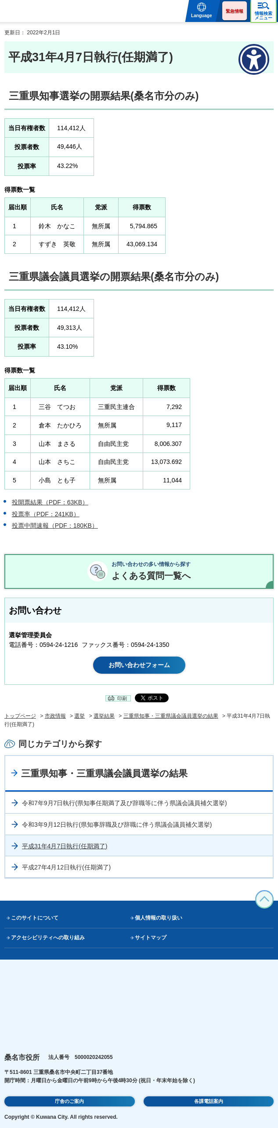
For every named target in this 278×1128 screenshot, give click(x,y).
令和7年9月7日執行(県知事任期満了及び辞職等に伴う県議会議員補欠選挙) (124, 803)
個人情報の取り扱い (158, 918)
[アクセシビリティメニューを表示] (253, 59)
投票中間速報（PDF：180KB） (55, 525)
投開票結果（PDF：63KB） (50, 502)
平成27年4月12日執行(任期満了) (66, 867)
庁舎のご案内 (69, 1101)
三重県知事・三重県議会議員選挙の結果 (170, 716)
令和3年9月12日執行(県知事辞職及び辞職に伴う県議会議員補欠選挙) (117, 824)
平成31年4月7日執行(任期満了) (64, 846)
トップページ (20, 716)
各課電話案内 (208, 1101)
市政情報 (55, 716)
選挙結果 (104, 716)
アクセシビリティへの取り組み (48, 938)
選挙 (79, 716)
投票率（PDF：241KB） (45, 514)
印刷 (122, 698)
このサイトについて (34, 918)
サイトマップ (150, 938)
